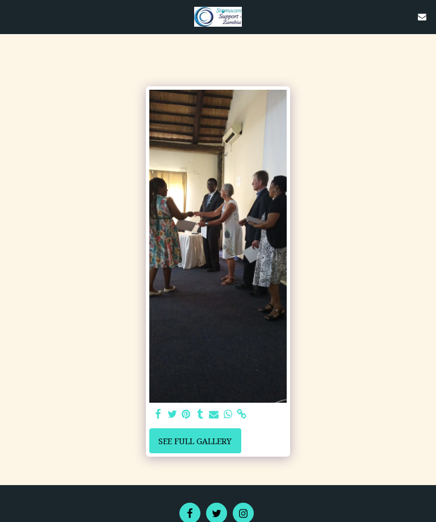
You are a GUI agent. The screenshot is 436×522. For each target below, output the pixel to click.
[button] (12, 16)
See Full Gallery (195, 441)
